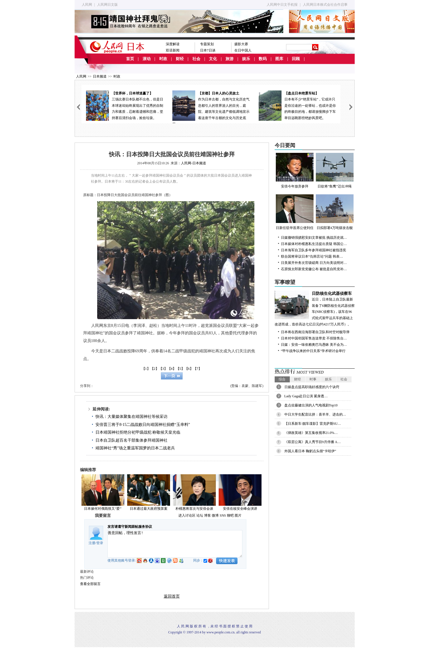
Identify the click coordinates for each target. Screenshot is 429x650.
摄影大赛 (241, 44)
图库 (279, 59)
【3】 (163, 369)
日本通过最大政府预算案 (148, 509)
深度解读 (172, 44)
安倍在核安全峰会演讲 (240, 509)
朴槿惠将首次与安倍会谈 (194, 509)
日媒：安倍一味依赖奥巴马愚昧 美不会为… (314, 345)
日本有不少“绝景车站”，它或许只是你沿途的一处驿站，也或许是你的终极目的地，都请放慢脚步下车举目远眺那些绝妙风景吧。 (297, 105)
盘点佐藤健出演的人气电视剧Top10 (311, 405)
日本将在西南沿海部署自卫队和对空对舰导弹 (315, 332)
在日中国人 (243, 50)
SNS (223, 515)
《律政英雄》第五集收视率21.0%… (311, 433)
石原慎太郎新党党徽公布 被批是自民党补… (314, 269)
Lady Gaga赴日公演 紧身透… (306, 396)
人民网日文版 (107, 5)
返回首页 (172, 596)
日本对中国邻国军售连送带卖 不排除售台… (314, 338)
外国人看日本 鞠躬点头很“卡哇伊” (310, 451)
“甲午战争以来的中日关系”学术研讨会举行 (313, 351)
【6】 (189, 369)
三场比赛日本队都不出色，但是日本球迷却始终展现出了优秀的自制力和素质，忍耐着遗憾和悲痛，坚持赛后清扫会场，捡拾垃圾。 (124, 105)
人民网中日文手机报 (282, 5)
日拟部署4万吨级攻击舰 (335, 212)
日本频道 (100, 76)
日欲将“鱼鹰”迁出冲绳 (335, 170)
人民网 (87, 5)
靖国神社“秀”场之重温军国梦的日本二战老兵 (135, 448)
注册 (92, 543)
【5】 (180, 369)
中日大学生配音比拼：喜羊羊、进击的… (315, 414)
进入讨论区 (186, 515)
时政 (163, 59)
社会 (196, 59)
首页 (130, 59)
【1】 (146, 369)
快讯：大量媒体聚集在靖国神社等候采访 (131, 416)
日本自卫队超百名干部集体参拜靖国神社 (131, 440)
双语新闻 (172, 50)
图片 (238, 515)
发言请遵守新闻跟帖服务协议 (129, 527)
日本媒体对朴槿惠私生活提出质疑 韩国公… (314, 244)
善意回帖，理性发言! (174, 544)
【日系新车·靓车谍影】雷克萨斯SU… (312, 424)
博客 (207, 515)
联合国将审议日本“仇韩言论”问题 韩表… (312, 256)
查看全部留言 (90, 584)
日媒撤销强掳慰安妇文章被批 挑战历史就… (314, 238)
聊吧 (230, 515)
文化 (213, 59)
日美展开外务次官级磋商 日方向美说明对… (314, 263)
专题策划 (207, 44)
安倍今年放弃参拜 (295, 170)
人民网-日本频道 (193, 163)
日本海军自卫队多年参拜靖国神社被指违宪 (313, 250)
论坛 (199, 515)
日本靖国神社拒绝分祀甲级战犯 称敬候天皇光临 (138, 432)
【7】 (197, 369)
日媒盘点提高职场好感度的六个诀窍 (311, 387)
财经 (180, 59)
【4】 (171, 369)
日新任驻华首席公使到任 (295, 212)
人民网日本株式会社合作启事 (325, 5)
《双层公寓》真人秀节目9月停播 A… (312, 442)
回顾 (296, 59)
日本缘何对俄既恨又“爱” (102, 509)
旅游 (230, 59)
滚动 (147, 59)
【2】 (154, 369)
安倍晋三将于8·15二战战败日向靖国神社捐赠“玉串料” (142, 424)
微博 (215, 515)
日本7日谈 (208, 50)
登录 (99, 543)
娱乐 (246, 59)
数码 (263, 59)
